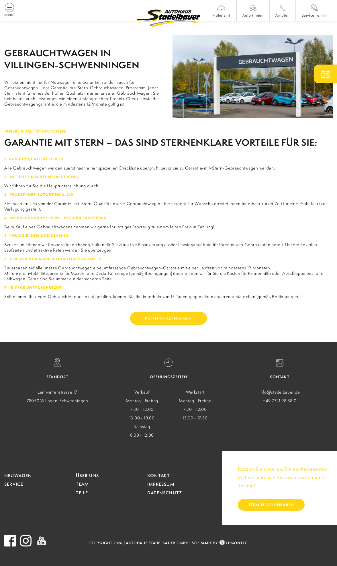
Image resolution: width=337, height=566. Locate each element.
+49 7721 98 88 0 (279, 400)
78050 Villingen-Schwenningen (57, 400)
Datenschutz (164, 493)
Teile (82, 493)
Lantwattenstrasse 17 (57, 392)
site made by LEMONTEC (220, 542)
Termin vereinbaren (271, 504)
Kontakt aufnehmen (168, 318)
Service (13, 484)
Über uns (87, 475)
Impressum (161, 484)
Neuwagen (18, 475)
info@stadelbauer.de (279, 392)
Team (82, 484)
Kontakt (158, 475)
